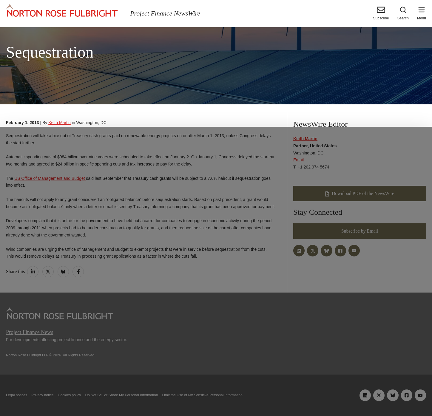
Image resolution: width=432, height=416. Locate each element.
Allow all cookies (132, 397)
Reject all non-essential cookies (302, 397)
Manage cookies (216, 397)
